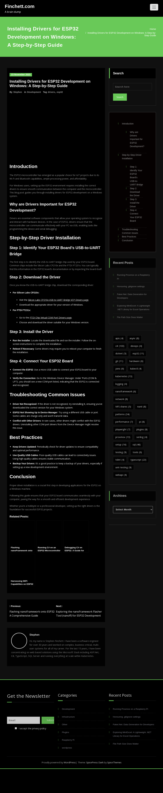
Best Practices (129, 234)
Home (148, 29)
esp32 (60, 92)
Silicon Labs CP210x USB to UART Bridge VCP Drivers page (61, 308)
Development (34, 92)
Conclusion (127, 238)
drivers (52, 92)
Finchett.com (20, 6)
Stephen (17, 92)
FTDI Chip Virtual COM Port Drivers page (53, 326)
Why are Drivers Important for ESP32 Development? (137, 136)
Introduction (128, 121)
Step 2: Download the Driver (135, 190)
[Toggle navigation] (154, 7)
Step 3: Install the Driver (134, 200)
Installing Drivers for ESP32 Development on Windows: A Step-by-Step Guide (118, 34)
